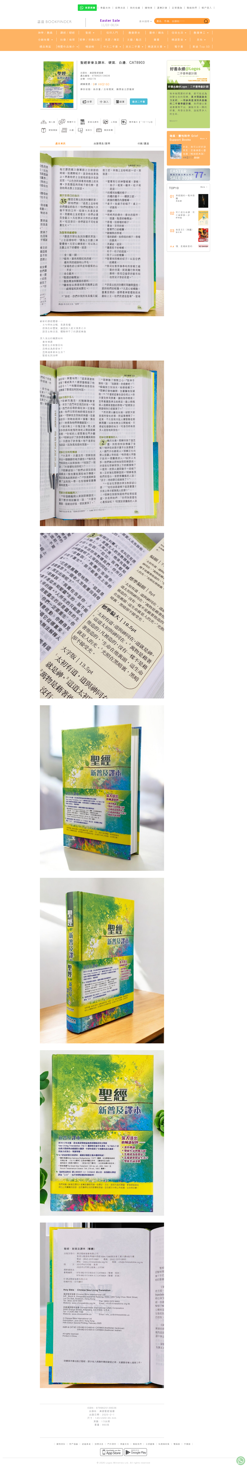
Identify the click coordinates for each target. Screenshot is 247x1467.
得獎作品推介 (67, 46)
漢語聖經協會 (97, 72)
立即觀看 (150, 1444)
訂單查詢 (177, 7)
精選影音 (178, 39)
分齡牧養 (45, 39)
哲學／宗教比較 (90, 39)
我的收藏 (135, 7)
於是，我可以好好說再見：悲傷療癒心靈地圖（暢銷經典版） (194, 150)
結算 (120, 101)
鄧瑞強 (179, 217)
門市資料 (111, 1444)
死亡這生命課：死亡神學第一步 (185, 213)
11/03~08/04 (110, 22)
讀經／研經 (67, 32)
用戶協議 (73, 1444)
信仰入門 (112, 32)
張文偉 (179, 232)
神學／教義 (45, 32)
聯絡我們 (192, 7)
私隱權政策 (164, 1444)
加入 (104, 101)
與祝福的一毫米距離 (185, 197)
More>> (174, 120)
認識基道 (86, 1444)
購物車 (148, 7)
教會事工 (201, 32)
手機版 (187, 1444)
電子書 (179, 46)
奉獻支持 (105, 7)
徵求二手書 (138, 101)
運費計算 (162, 7)
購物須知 (60, 1444)
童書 (157, 39)
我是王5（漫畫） (185, 229)
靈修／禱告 (156, 32)
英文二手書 (134, 46)
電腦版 (176, 1444)
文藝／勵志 (134, 39)
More (203, 138)
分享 (87, 101)
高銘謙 (179, 201)
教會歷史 (134, 32)
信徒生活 (178, 32)
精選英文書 (156, 46)
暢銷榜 (90, 46)
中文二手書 (112, 46)
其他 (201, 39)
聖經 (89, 32)
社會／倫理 (67, 39)
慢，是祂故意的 (184, 246)
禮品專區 (45, 46)
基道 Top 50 (201, 46)
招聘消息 (120, 7)
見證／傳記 (112, 39)
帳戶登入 (207, 7)
